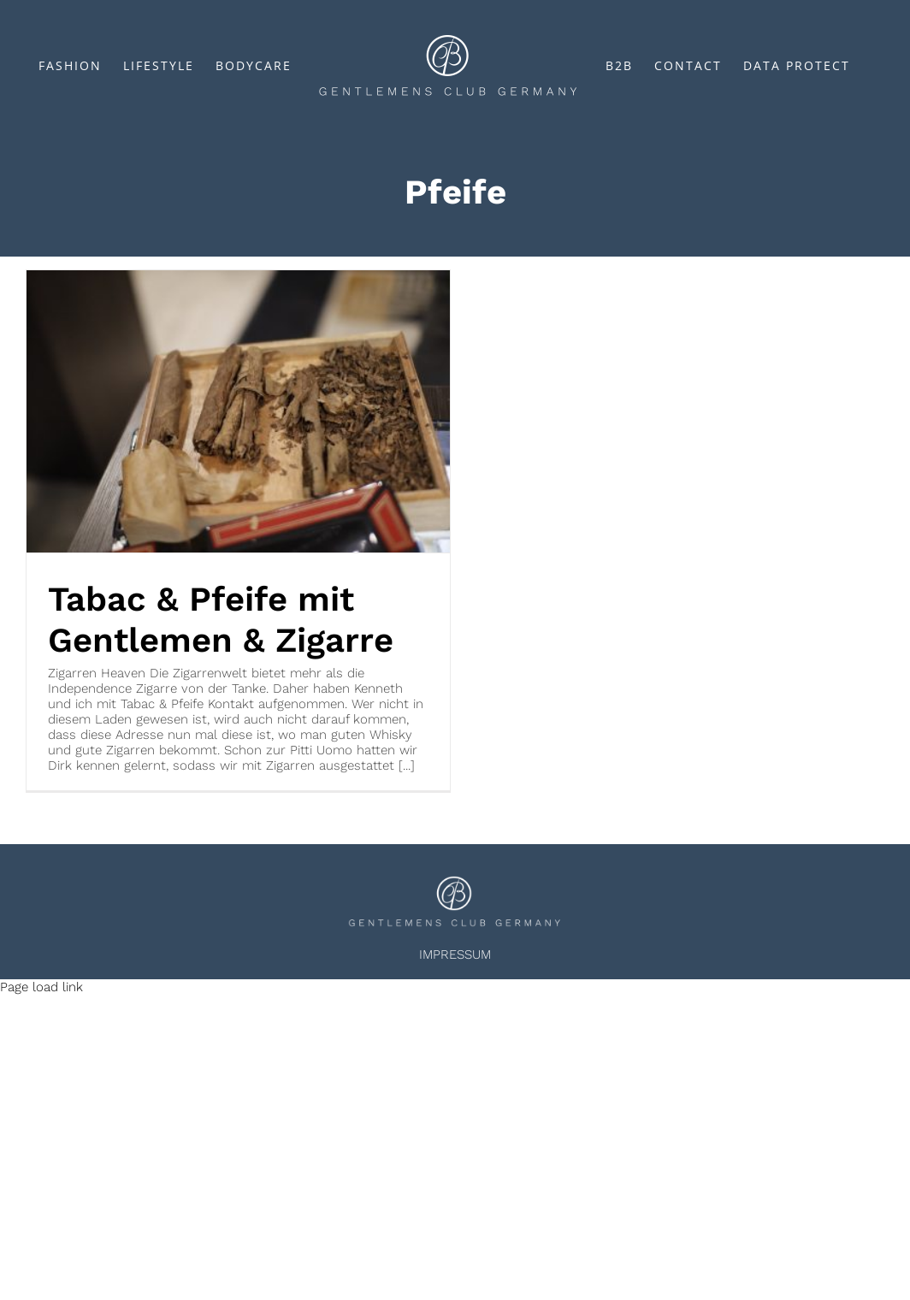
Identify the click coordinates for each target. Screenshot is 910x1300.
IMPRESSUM (455, 954)
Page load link (41, 987)
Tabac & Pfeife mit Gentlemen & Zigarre (220, 619)
